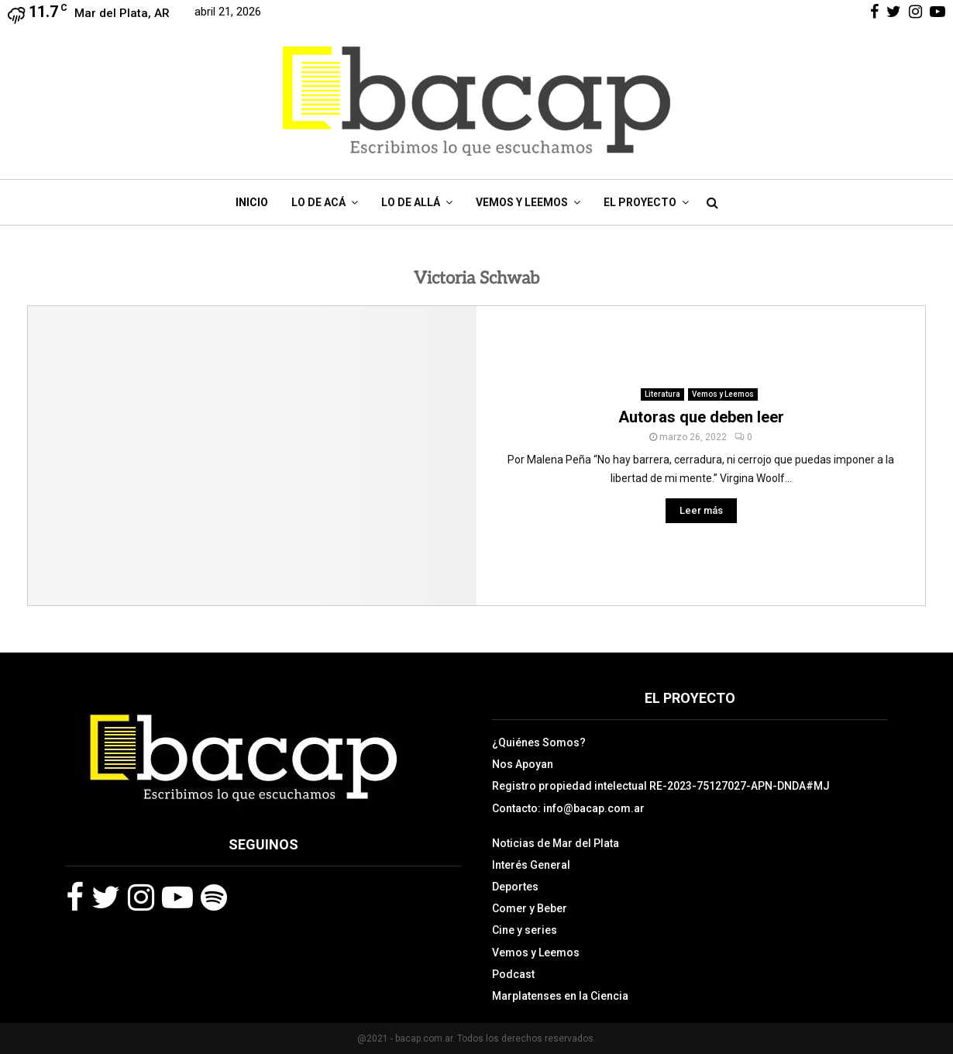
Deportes (515, 886)
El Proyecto (640, 202)
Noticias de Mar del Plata (555, 843)
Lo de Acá (318, 202)
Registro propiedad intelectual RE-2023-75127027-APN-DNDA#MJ (661, 786)
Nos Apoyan (522, 764)
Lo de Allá (410, 202)
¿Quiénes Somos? (539, 742)
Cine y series (524, 930)
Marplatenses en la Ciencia (560, 996)
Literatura (662, 394)
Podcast (513, 974)
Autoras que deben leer (701, 417)
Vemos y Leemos (522, 202)
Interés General (531, 865)
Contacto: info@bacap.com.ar (568, 808)
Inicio (252, 202)
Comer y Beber (529, 908)
